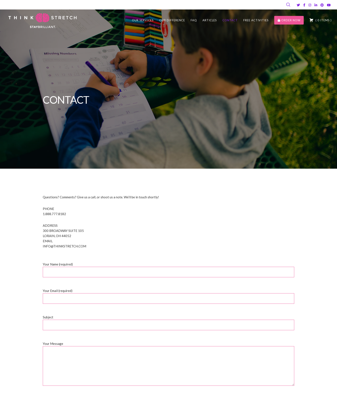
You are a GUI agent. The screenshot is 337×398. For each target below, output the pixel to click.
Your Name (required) (168, 272)
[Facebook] (304, 5)
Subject (168, 325)
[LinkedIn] (315, 5)
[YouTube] (329, 5)
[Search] (288, 4)
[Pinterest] (322, 5)
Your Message (168, 366)
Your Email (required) (168, 298)
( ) (320, 20)
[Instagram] (309, 5)
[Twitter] (298, 5)
